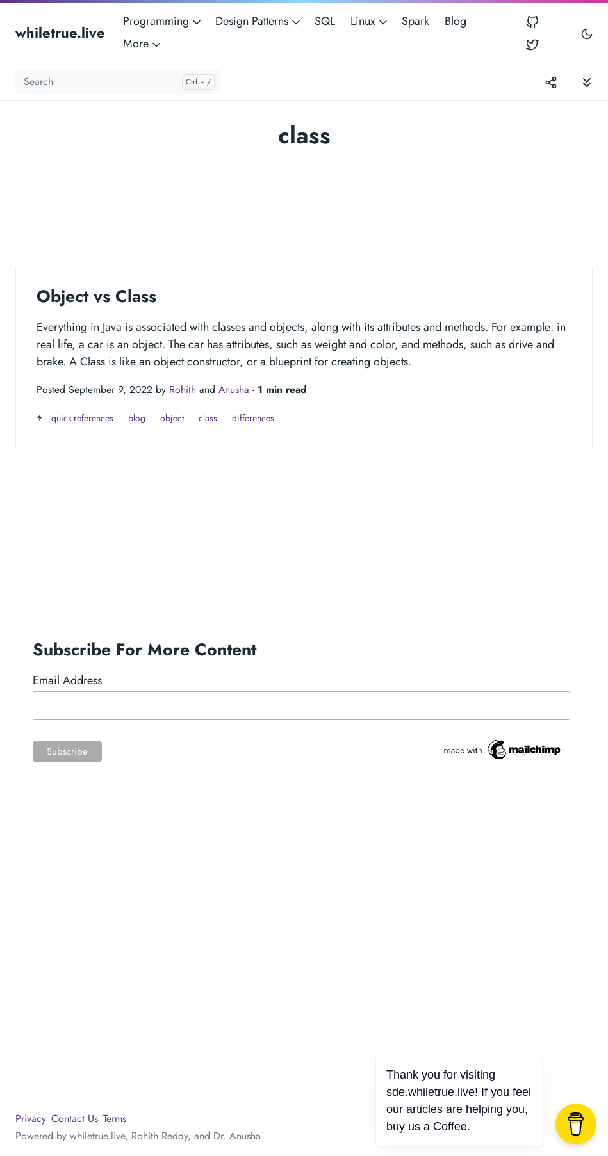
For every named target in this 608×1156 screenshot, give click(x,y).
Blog (455, 21)
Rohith (182, 389)
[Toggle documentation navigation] (587, 81)
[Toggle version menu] (551, 82)
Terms (114, 1118)
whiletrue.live (60, 32)
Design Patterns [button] (258, 21)
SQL (325, 21)
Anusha (233, 389)
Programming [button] (163, 21)
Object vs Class (96, 296)
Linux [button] (370, 21)
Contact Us (74, 1118)
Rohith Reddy (159, 1135)
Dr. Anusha (237, 1135)
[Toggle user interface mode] (586, 33)
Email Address (67, 680)
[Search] (117, 82)
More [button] (143, 43)
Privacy (30, 1118)
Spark (415, 21)
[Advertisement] (304, 202)
